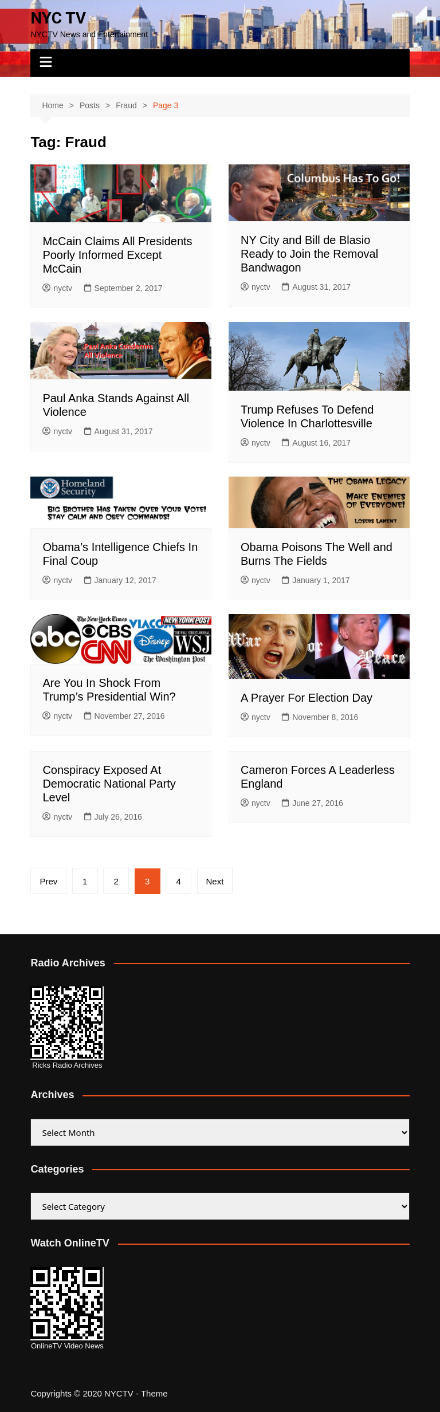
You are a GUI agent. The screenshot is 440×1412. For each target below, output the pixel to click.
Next (215, 881)
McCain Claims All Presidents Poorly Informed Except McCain (117, 255)
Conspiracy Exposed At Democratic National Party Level (108, 784)
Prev (48, 881)
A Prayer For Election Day (306, 697)
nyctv (57, 288)
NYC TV (58, 18)
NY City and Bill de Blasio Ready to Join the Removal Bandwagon (309, 254)
